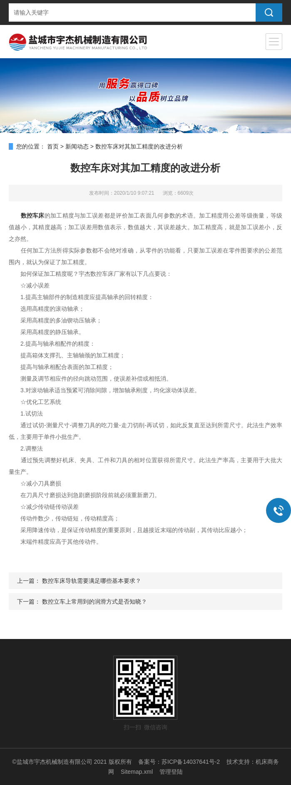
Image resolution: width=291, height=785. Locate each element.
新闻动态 (77, 146)
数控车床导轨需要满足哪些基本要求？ (91, 580)
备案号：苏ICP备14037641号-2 (179, 761)
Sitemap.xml (137, 771)
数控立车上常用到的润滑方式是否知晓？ (94, 601)
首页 (53, 146)
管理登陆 (171, 771)
